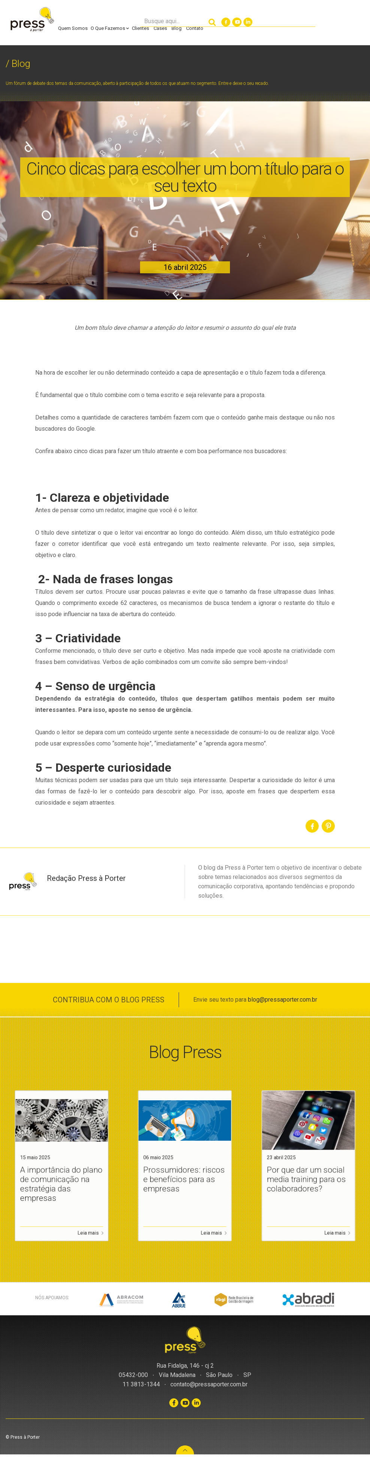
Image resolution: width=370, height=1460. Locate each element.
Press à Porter (32, 20)
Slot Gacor (11, 1457)
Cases (160, 28)
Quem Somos (73, 28)
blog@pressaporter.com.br (282, 999)
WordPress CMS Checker (51, 1457)
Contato (194, 28)
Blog (177, 28)
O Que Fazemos (110, 28)
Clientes (140, 28)
